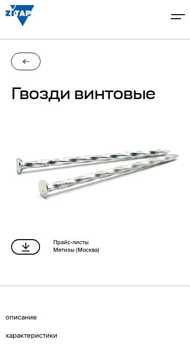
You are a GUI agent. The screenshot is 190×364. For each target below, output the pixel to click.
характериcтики (31, 336)
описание (21, 317)
